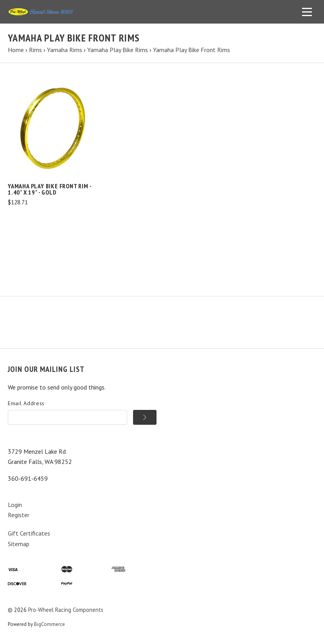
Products (20, 309)
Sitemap (18, 544)
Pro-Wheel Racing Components (65, 609)
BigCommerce (49, 624)
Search (90, 309)
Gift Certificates (29, 533)
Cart (113, 309)
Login (15, 505)
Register (18, 515)
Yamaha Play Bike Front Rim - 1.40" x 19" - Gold (49, 189)
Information (56, 309)
